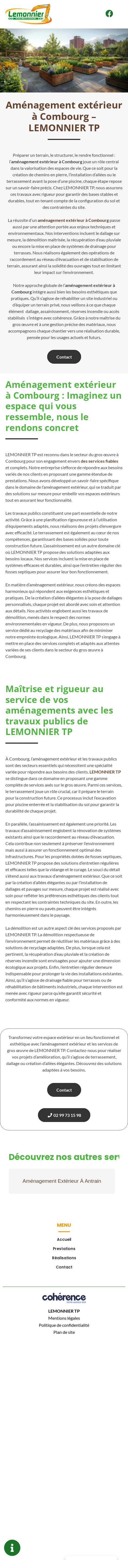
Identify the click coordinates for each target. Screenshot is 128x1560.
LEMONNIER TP (64, 1310)
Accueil (64, 1239)
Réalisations (64, 1258)
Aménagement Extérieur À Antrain (62, 1181)
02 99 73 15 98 (64, 1115)
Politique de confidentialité (64, 1325)
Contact (64, 356)
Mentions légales (64, 1318)
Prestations (64, 1248)
